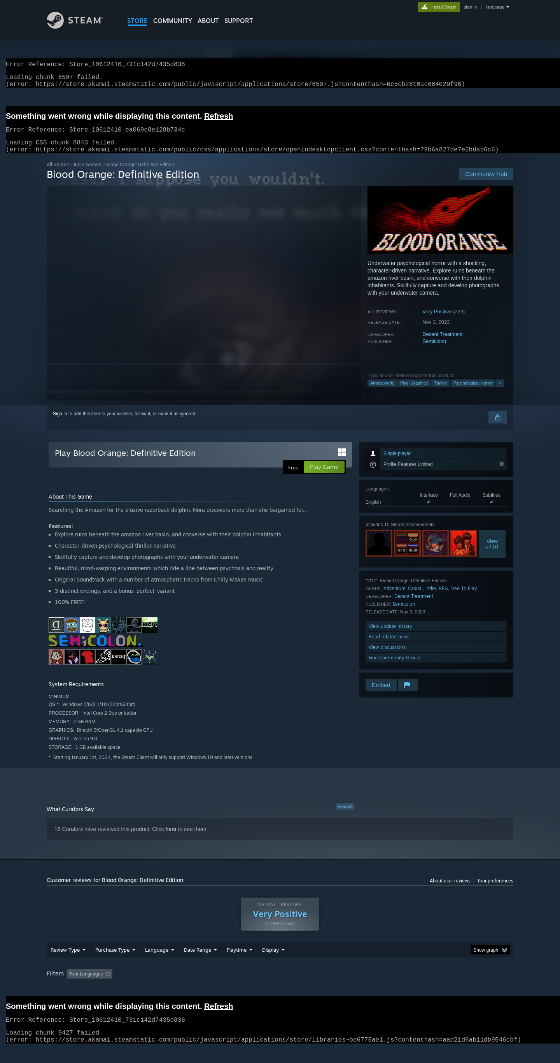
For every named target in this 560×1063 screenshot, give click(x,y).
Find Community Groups (395, 667)
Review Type (65, 964)
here (171, 838)
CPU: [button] (385, 988)
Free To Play (463, 598)
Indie (430, 598)
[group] (280, 989)
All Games (58, 174)
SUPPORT (238, 21)
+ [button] (500, 392)
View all (345, 816)
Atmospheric (382, 392)
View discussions (387, 656)
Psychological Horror (473, 392)
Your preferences (495, 890)
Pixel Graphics (414, 392)
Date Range (197, 964)
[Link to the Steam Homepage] (81, 26)
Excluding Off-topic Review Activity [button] (164, 988)
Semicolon (434, 350)
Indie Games (87, 174)
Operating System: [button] (345, 988)
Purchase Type (112, 964)
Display (270, 964)
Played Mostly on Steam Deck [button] (280, 988)
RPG (443, 598)
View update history (390, 635)
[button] (73, 988)
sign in (470, 7)
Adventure (394, 598)
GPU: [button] (411, 988)
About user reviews (450, 890)
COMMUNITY (172, 21)
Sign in (60, 423)
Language (156, 964)
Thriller (440, 392)
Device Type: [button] (445, 988)
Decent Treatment (442, 343)
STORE (137, 21)
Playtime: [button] (224, 988)
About (208, 21)
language (495, 7)
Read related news (389, 646)
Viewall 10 (492, 553)
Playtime (237, 964)
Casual (415, 598)
